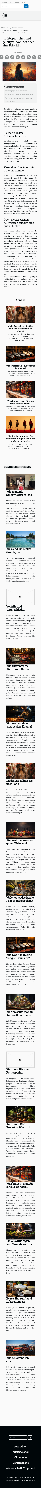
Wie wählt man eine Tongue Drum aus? (20, 366)
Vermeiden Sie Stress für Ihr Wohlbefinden (19, 94)
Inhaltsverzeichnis (15, 87)
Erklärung (14, 159)
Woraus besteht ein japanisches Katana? (19, 725)
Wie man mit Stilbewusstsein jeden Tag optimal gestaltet (20, 495)
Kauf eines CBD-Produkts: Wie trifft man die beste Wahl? (19, 1127)
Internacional (20, 1452)
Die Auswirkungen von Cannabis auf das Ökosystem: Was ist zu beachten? (20, 1245)
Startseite (5, 28)
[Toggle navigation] (6, 15)
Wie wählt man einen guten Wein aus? (20, 841)
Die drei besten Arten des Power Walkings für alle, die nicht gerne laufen (20, 438)
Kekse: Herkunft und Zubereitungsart (19, 1300)
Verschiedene (17, 28)
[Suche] (12, 6)
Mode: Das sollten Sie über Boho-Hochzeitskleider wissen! (20, 328)
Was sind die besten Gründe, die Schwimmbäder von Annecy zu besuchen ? (20, 553)
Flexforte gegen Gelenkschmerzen (16, 91)
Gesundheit (20, 1446)
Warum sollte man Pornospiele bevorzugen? (18, 1072)
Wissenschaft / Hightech (20, 1468)
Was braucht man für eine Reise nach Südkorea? (20, 402)
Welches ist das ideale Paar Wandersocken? (20, 899)
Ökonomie (20, 1457)
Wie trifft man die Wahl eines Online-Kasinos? (18, 669)
